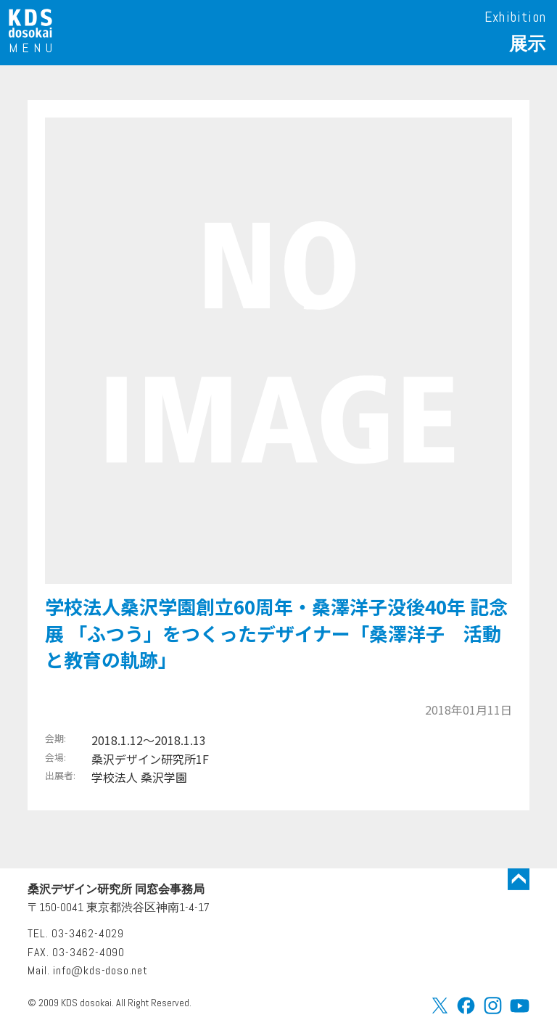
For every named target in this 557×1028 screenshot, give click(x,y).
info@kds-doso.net (100, 970)
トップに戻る (518, 879)
